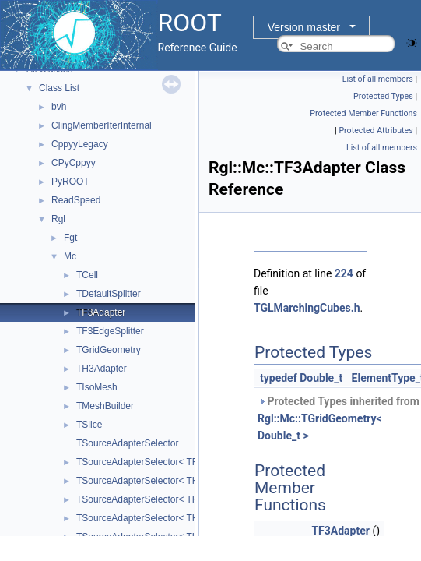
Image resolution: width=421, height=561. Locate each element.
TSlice (89, 424)
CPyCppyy (73, 162)
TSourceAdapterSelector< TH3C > (147, 480)
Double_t (321, 378)
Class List (59, 88)
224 (344, 273)
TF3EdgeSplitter (110, 331)
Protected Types (383, 96)
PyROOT (70, 181)
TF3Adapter (100, 312)
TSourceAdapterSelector (127, 443)
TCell (87, 275)
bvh (58, 106)
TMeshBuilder (105, 405)
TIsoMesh (97, 387)
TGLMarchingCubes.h (307, 308)
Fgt (70, 237)
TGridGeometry (108, 349)
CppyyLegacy (79, 144)
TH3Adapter (101, 368)
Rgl (58, 218)
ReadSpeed (75, 200)
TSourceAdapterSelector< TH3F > (147, 518)
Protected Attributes (375, 130)
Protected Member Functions (363, 113)
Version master (304, 27)
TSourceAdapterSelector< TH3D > (147, 499)
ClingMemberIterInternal (101, 125)
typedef (278, 378)
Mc (70, 256)
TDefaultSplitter (108, 293)
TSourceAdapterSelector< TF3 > (143, 462)
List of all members (377, 79)
